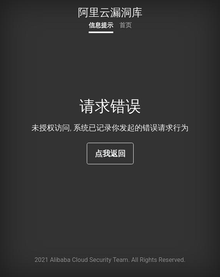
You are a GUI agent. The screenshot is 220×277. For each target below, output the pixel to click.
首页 (125, 25)
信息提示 (101, 25)
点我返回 (110, 153)
